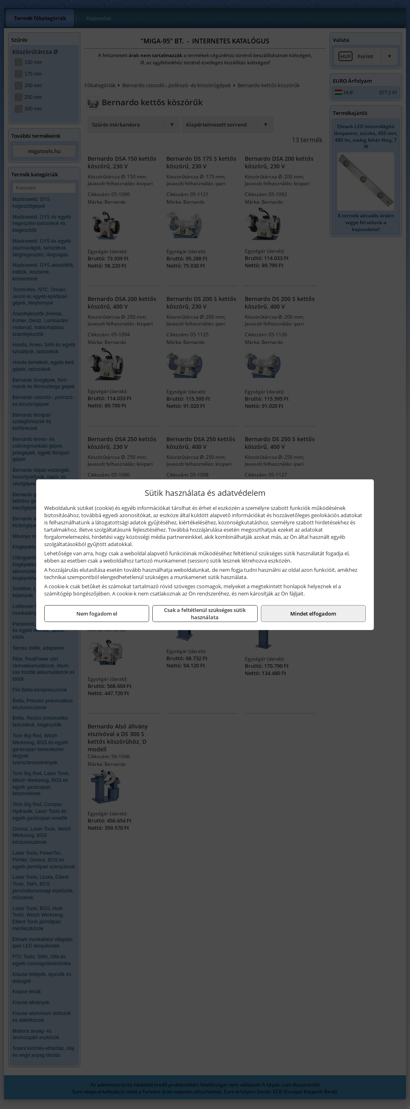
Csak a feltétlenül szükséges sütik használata (205, 613)
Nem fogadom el (96, 613)
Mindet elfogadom (313, 613)
